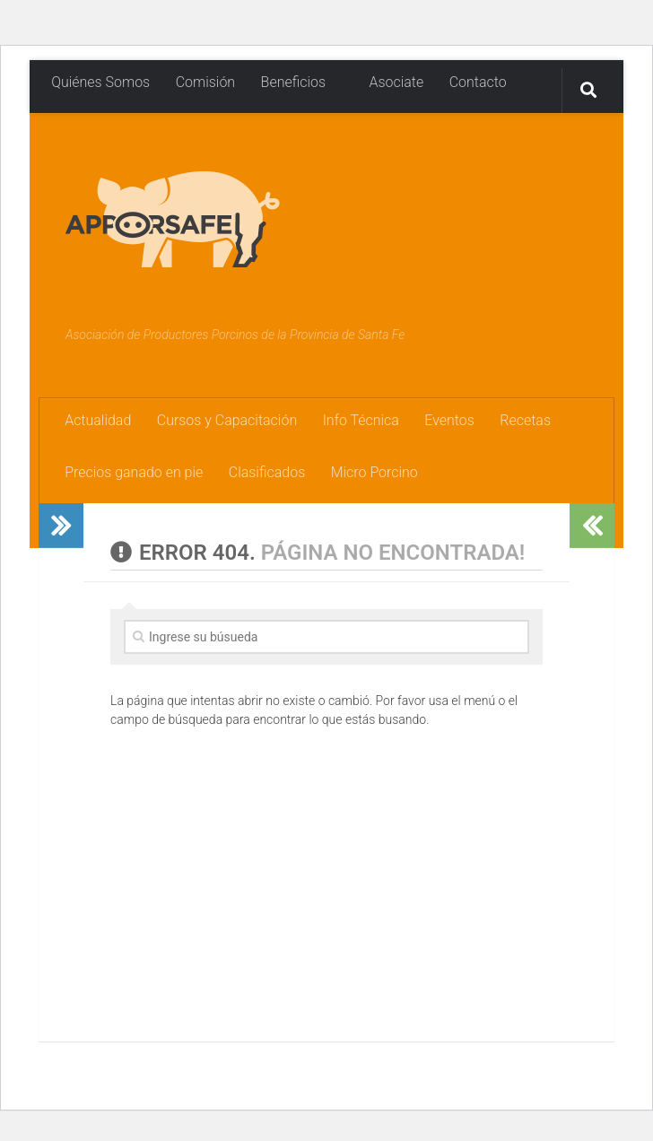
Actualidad (98, 420)
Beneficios (293, 82)
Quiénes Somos (100, 82)
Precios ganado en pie (134, 473)
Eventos (448, 420)
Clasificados (266, 473)
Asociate (387, 82)
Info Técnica (360, 420)
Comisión (205, 82)
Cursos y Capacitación (226, 420)
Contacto (476, 82)
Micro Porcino (373, 473)
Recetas (524, 420)
